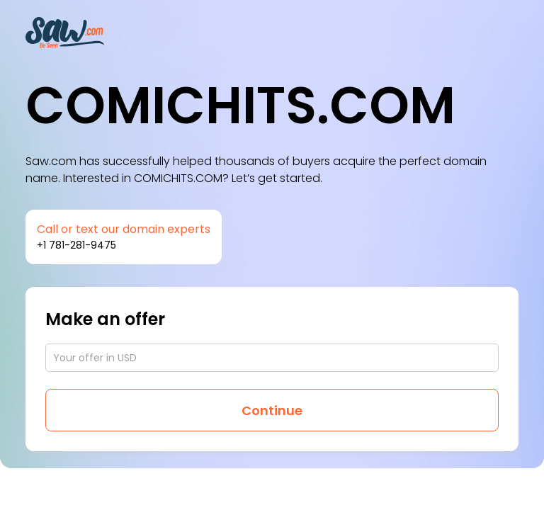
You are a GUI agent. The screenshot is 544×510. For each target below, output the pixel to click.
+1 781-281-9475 (76, 245)
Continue (272, 410)
